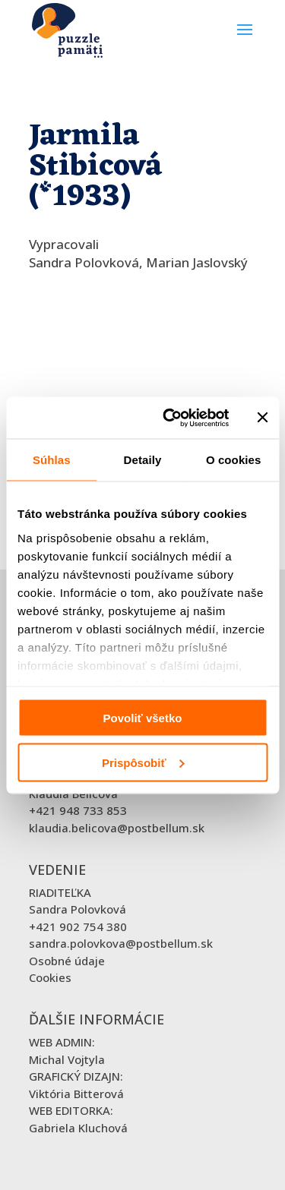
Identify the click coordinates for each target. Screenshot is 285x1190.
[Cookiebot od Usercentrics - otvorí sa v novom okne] (170, 418)
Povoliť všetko (142, 718)
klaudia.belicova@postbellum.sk (116, 827)
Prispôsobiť (143, 762)
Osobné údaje (67, 960)
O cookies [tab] (233, 459)
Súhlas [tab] (52, 459)
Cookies (50, 977)
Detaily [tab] (143, 459)
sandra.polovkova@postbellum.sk (121, 943)
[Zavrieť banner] (262, 417)
